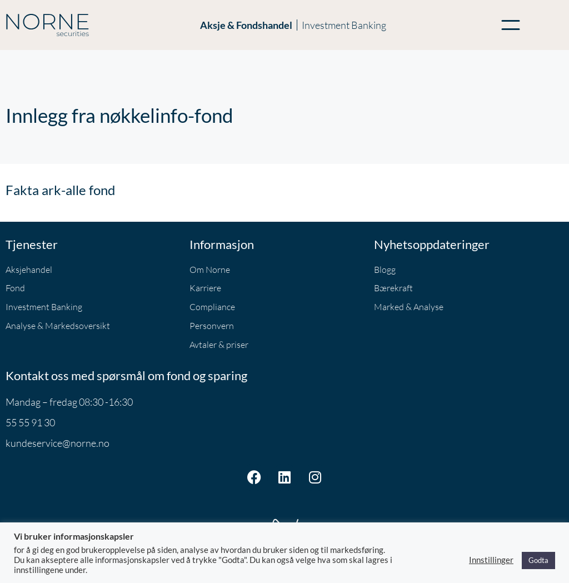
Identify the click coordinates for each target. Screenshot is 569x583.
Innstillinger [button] (491, 560)
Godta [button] (538, 560)
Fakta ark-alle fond (60, 190)
